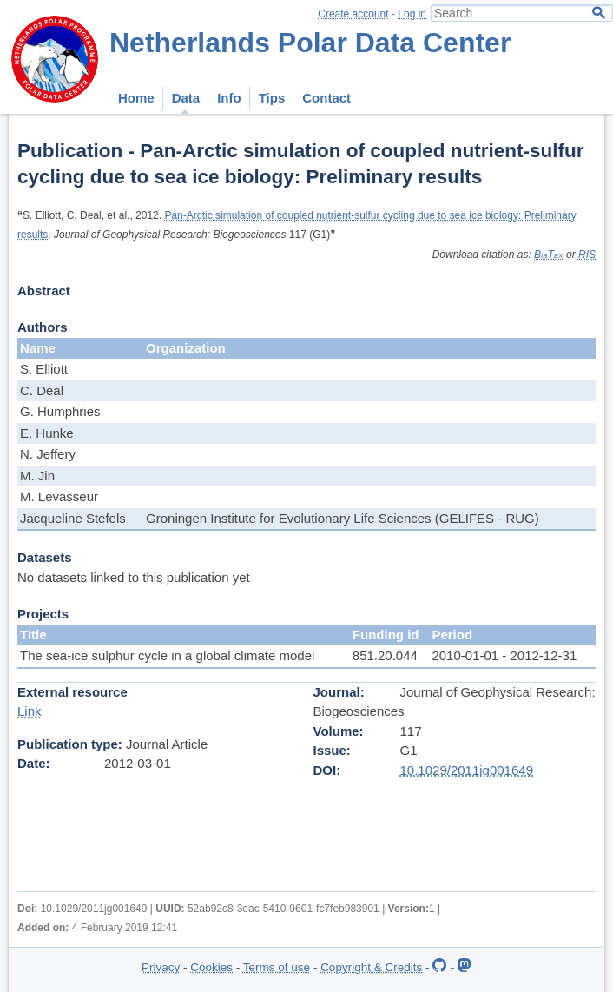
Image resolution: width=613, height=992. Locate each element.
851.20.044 (385, 655)
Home (136, 97)
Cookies (211, 967)
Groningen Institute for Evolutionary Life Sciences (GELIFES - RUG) (342, 518)
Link (29, 711)
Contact (326, 97)
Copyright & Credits (371, 967)
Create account (353, 14)
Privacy (161, 967)
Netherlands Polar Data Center (310, 42)
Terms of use (276, 967)
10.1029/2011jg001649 (467, 770)
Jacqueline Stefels (73, 518)
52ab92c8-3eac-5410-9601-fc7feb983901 (283, 909)
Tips (272, 97)
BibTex (549, 254)
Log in (412, 14)
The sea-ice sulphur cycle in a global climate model (167, 655)
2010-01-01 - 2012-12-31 (504, 655)
